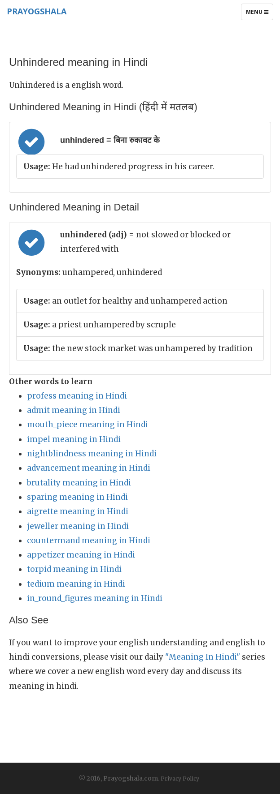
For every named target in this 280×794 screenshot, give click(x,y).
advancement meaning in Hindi (88, 468)
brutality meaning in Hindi (79, 483)
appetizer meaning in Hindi (81, 555)
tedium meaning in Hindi (76, 584)
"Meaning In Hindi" (202, 657)
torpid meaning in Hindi (74, 569)
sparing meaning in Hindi (77, 497)
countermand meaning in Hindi (88, 540)
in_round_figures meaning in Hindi (94, 598)
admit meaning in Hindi (73, 410)
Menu (259, 14)
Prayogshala (36, 11)
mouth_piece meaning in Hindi (87, 424)
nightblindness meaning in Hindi (92, 454)
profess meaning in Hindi (77, 396)
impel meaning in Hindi (74, 439)
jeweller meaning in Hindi (78, 526)
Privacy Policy (180, 778)
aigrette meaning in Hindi (77, 511)
